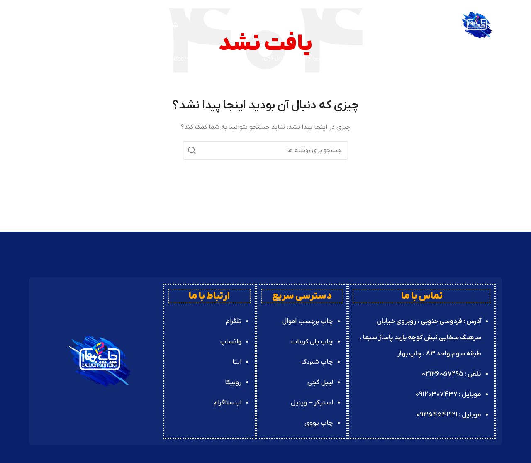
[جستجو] (33, 58)
